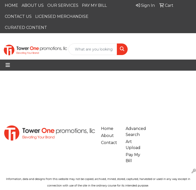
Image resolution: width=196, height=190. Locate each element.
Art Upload (133, 144)
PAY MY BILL (94, 5)
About (107, 135)
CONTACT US (18, 16)
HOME (11, 5)
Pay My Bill (133, 157)
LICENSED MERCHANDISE (61, 16)
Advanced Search (135, 131)
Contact (109, 142)
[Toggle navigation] (8, 65)
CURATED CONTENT (26, 27)
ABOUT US (33, 5)
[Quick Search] (92, 49)
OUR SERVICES (62, 5)
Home (107, 128)
